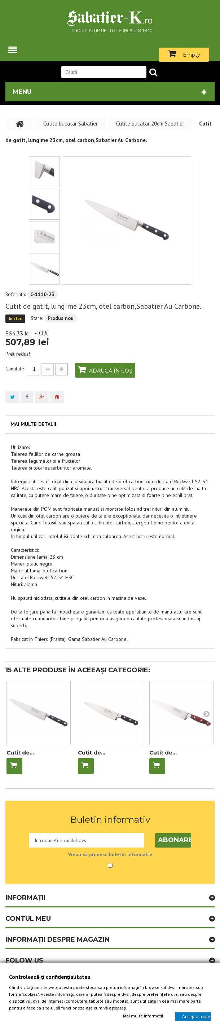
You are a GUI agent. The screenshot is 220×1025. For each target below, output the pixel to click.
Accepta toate (196, 1016)
